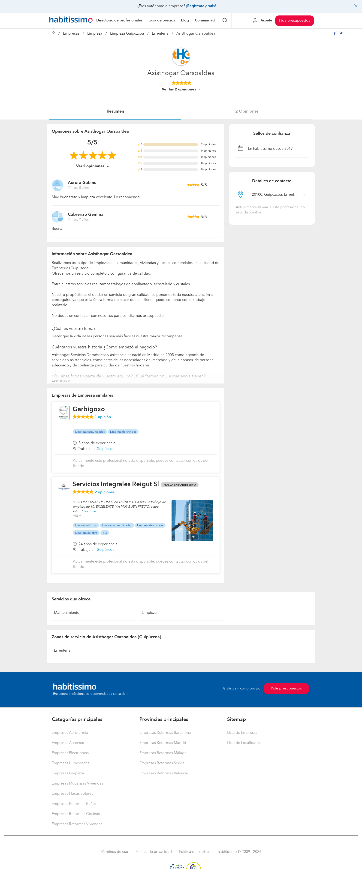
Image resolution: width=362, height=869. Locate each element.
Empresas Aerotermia (70, 733)
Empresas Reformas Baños (74, 804)
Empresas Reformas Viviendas (77, 824)
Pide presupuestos (294, 21)
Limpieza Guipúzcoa (127, 34)
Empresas (71, 34)
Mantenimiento (66, 613)
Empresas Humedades (70, 763)
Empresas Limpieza (68, 773)
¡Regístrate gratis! (201, 6)
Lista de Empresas (242, 733)
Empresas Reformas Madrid (162, 743)
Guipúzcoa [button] (106, 449)
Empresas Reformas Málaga (163, 753)
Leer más (59, 381)
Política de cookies (194, 852)
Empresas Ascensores (70, 743)
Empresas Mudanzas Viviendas (77, 783)
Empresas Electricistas (70, 753)
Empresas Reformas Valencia (163, 773)
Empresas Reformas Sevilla (162, 763)
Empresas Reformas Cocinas (76, 814)
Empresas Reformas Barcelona (165, 733)
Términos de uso (114, 852)
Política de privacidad (154, 852)
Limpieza (94, 34)
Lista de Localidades (244, 743)
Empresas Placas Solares (72, 794)
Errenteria (160, 34)
